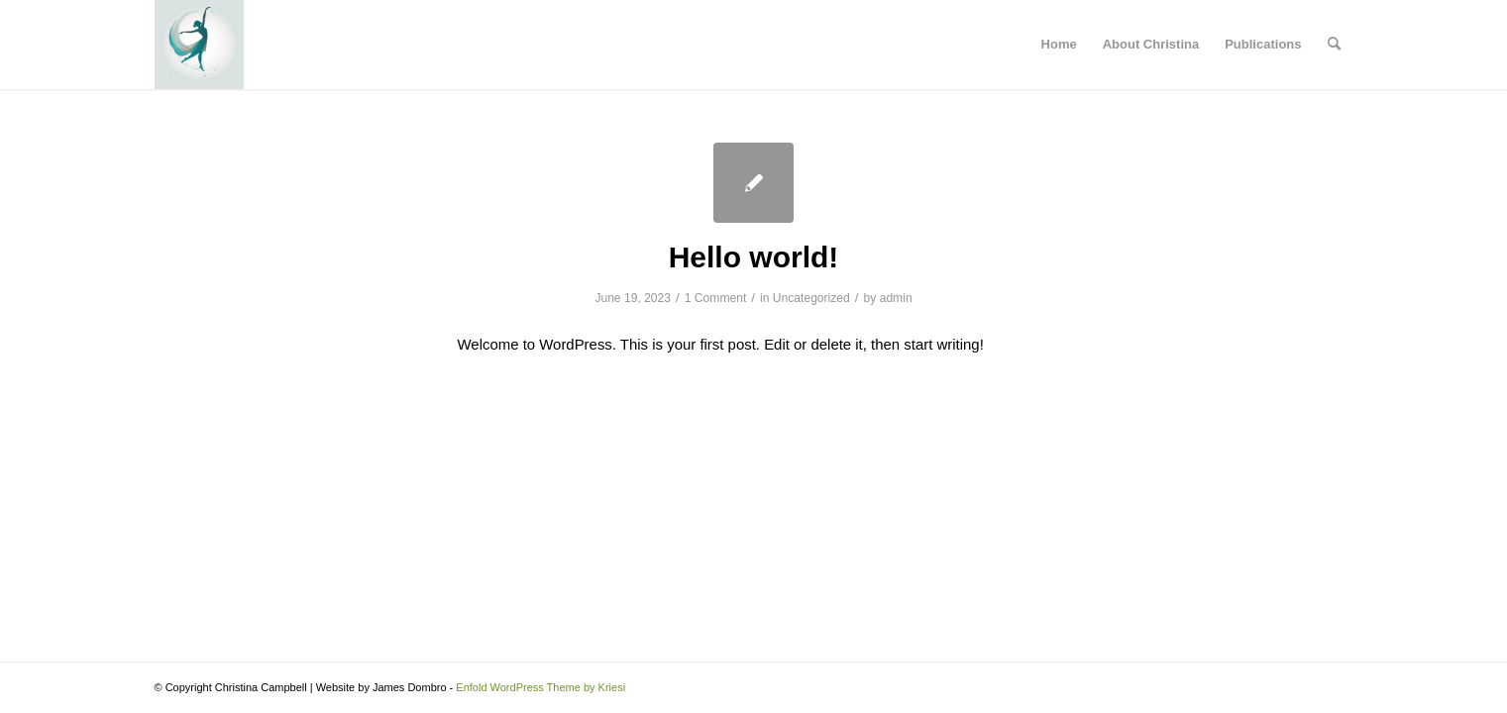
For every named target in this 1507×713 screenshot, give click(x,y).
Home (1059, 44)
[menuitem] (1334, 44)
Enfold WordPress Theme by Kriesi (540, 687)
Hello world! (754, 257)
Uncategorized (811, 298)
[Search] (1334, 44)
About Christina (1151, 44)
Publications (1263, 44)
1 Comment (716, 298)
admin (896, 298)
